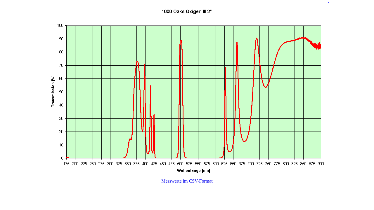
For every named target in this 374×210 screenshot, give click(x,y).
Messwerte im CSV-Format (186, 180)
